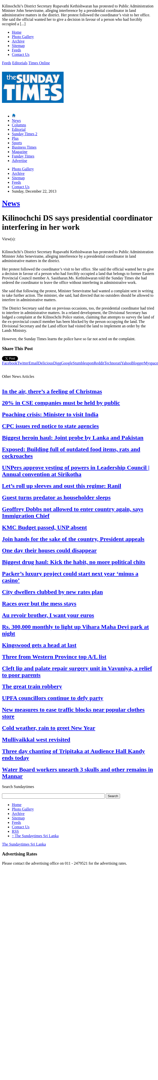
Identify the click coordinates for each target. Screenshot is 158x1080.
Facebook (9, 363)
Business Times (24, 147)
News (16, 120)
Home (16, 32)
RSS (15, 831)
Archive (18, 41)
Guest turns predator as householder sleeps (56, 497)
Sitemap (18, 46)
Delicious (45, 363)
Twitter (23, 363)
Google (67, 363)
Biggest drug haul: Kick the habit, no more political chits (73, 562)
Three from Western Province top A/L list (54, 656)
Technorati (112, 363)
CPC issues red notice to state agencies (50, 426)
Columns (19, 125)
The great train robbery (32, 686)
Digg (57, 363)
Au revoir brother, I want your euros (48, 615)
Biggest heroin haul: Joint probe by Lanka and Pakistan (72, 437)
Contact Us (21, 54)
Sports (17, 143)
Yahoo (126, 363)
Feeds (16, 50)
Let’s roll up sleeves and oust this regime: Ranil (61, 486)
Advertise (19, 160)
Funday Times (23, 156)
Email (33, 363)
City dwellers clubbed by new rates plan (52, 592)
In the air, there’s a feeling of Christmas (52, 391)
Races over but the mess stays (39, 603)
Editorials (19, 63)
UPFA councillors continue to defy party (52, 698)
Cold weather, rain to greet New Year (48, 728)
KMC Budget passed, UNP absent (44, 527)
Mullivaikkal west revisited (36, 739)
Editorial (19, 129)
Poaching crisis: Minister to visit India (50, 414)
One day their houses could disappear (49, 550)
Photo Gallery (23, 37)
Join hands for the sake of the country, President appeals (73, 539)
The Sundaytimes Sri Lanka (35, 836)
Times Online (39, 63)
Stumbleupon (83, 363)
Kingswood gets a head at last (39, 645)
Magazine (19, 152)
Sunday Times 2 (24, 134)
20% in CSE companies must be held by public (61, 403)
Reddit (99, 363)
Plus (15, 138)
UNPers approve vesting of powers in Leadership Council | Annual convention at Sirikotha (75, 470)
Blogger (137, 363)
